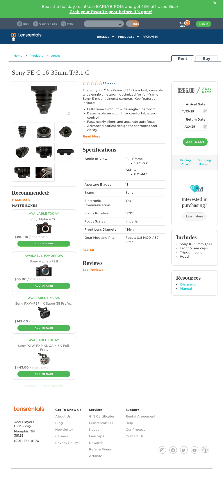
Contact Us (134, 436)
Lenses (55, 55)
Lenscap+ (96, 436)
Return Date (195, 119)
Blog (59, 423)
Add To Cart (195, 142)
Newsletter (64, 429)
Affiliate (95, 456)
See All (88, 250)
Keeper (95, 429)
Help (129, 423)
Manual (186, 288)
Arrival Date (195, 104)
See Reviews (93, 269)
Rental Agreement (140, 416)
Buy (206, 58)
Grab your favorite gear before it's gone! (111, 11)
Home (18, 55)
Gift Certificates (102, 416)
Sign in (203, 23)
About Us (62, 416)
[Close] (215, 3)
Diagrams (188, 284)
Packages (150, 36)
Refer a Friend (100, 449)
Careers (61, 436)
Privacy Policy (66, 443)
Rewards (96, 443)
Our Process (135, 429)
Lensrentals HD (101, 423)
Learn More (194, 216)
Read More (91, 136)
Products (36, 55)
